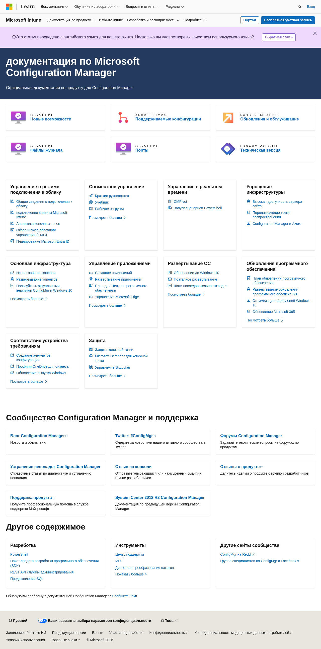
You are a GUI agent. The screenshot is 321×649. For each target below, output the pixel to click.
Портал (250, 20)
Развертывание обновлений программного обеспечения (275, 291)
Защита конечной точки (114, 350)
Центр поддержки (129, 554)
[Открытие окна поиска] (300, 6)
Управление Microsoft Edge (117, 297)
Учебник (102, 202)
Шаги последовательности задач (200, 286)
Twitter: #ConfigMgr (134, 436)
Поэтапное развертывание (195, 279)
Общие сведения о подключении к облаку (44, 204)
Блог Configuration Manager (37, 436)
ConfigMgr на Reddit (236, 554)
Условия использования (25, 640)
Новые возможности (50, 119)
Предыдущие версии (69, 633)
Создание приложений (113, 273)
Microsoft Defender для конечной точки (121, 358)
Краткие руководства (112, 196)
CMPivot (180, 202)
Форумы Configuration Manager (251, 436)
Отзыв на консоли (133, 467)
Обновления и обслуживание (269, 119)
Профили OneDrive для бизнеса (42, 366)
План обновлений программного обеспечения (279, 280)
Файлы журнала (46, 150)
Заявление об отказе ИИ (26, 633)
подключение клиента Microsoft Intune (41, 215)
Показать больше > (131, 574)
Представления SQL (27, 579)
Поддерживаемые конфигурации (168, 119)
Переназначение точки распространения (271, 215)
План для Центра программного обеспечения (121, 288)
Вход (311, 7)
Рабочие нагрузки (109, 209)
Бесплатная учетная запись (288, 20)
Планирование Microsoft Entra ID (42, 241)
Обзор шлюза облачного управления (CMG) (36, 232)
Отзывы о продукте (240, 467)
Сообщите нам (124, 596)
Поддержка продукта (31, 497)
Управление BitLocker (112, 367)
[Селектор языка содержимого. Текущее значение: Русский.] (18, 621)
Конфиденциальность (167, 633)
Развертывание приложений (118, 279)
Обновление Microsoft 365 (274, 312)
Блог (96, 633)
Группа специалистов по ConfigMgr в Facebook (258, 561)
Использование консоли (35, 273)
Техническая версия (260, 150)
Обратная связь (279, 37)
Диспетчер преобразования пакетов (144, 568)
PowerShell (19, 554)
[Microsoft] (9, 7)
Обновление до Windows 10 (196, 273)
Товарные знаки (64, 640)
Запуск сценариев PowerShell (198, 208)
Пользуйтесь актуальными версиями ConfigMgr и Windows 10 (44, 288)
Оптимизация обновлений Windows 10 (281, 303)
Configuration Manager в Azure (277, 224)
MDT (119, 561)
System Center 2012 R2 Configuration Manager (160, 497)
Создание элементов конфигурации (33, 357)
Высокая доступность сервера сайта (277, 204)
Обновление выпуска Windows (41, 373)
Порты (141, 150)
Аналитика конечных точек (38, 224)
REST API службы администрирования (41, 572)
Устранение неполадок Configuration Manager (55, 467)
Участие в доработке (126, 633)
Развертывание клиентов (36, 279)
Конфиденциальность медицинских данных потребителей (242, 633)
